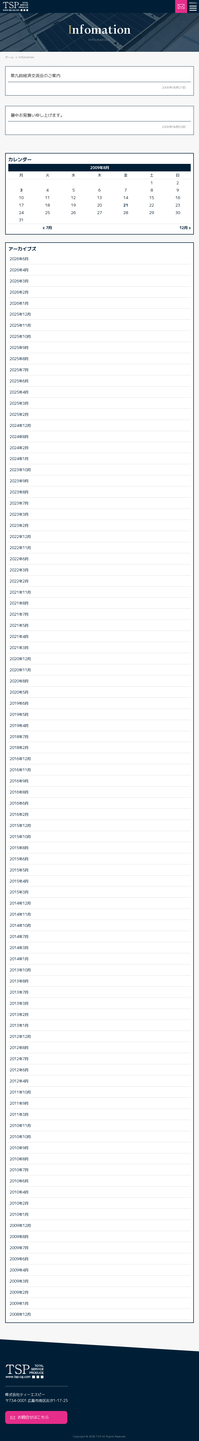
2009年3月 (19, 1281)
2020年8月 (19, 680)
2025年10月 (20, 336)
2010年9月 (19, 1147)
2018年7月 (19, 736)
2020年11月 (20, 669)
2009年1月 (19, 1303)
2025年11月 (20, 325)
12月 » (185, 227)
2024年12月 (20, 425)
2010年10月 (20, 1136)
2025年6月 (19, 380)
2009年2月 (19, 1292)
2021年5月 (19, 625)
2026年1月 (19, 303)
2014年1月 (19, 958)
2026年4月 (19, 269)
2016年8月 (19, 792)
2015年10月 (20, 836)
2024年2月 (19, 447)
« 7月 (47, 227)
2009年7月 (19, 1247)
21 (125, 205)
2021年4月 (19, 636)
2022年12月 (20, 536)
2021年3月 (19, 647)
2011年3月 (19, 1114)
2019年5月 (19, 714)
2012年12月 (20, 1036)
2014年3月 (19, 947)
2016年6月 (19, 803)
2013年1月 (19, 1025)
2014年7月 (19, 936)
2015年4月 (19, 881)
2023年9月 (19, 480)
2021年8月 (19, 603)
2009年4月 (19, 1269)
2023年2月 (19, 525)
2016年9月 (19, 780)
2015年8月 (19, 847)
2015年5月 (19, 869)
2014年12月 (20, 903)
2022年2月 (19, 581)
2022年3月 (19, 569)
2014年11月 (20, 914)
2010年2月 (19, 1203)
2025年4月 (19, 392)
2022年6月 (19, 558)
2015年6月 (19, 858)
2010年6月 (19, 1180)
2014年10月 (20, 925)
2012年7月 (19, 1058)
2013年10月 (20, 969)
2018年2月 (19, 747)
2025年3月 (19, 403)
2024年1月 (19, 458)
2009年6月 (19, 1258)
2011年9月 (19, 1103)
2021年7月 (19, 614)
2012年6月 (19, 1069)
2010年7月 (19, 1169)
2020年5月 (19, 692)
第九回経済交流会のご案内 (35, 75)
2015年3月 (19, 891)
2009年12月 (20, 1225)
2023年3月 (19, 514)
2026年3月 (19, 280)
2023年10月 (20, 469)
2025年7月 (19, 369)
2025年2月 (19, 414)
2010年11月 (20, 1125)
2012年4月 (19, 1080)
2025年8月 (19, 358)
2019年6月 (19, 703)
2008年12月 (20, 1314)
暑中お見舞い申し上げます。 (38, 115)
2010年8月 (19, 1158)
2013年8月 (19, 981)
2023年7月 (19, 503)
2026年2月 (19, 292)
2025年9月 (19, 347)
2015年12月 (20, 825)
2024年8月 (19, 436)
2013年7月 (19, 992)
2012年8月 (19, 1047)
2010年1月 (19, 1214)
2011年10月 (20, 1092)
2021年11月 (20, 592)
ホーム (9, 57)
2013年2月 (19, 1014)
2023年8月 (19, 491)
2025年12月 (20, 314)
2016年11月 (20, 769)
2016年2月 (19, 814)
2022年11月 (20, 547)
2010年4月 (19, 1192)
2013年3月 (19, 1003)
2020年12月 (20, 658)
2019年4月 (19, 725)
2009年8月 (19, 1236)
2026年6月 (19, 258)
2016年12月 (20, 758)
